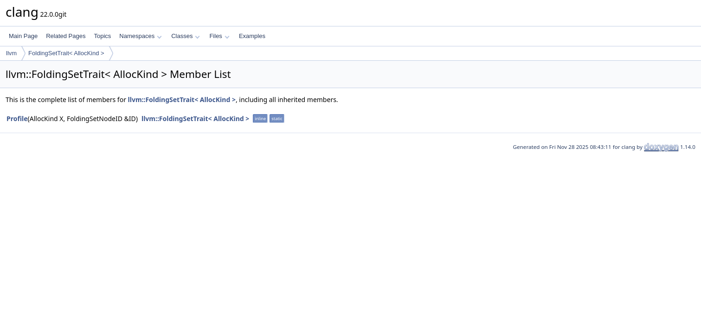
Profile (17, 118)
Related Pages (65, 35)
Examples (252, 35)
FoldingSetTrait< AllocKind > (66, 53)
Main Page (23, 35)
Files (219, 35)
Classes (185, 35)
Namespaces (140, 35)
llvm (11, 53)
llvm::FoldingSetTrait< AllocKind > (182, 99)
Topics (102, 35)
